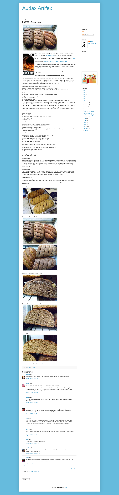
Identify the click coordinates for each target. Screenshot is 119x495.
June (85, 120)
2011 (84, 98)
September (87, 108)
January (86, 130)
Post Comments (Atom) (33, 471)
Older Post (73, 469)
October (86, 106)
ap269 (27, 397)
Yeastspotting (41, 363)
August (86, 110)
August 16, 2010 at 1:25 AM (32, 413)
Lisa (27, 418)
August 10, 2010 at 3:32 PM (32, 378)
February (86, 128)
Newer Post (25, 469)
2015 (84, 90)
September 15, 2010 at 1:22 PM (33, 463)
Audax (91, 41)
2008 (84, 135)
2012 (84, 96)
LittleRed (28, 407)
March (85, 126)
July (85, 118)
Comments (85, 34)
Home (49, 469)
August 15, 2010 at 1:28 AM (32, 402)
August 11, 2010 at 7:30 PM (32, 392)
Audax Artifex (37, 8)
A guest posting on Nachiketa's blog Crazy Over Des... (90, 115)
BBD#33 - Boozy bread (89, 111)
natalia (27, 447)
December (86, 102)
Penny (27, 439)
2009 (84, 133)
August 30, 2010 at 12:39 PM (32, 443)
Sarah (27, 457)
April (85, 124)
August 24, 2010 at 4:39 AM (32, 435)
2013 (84, 94)
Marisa (27, 383)
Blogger (65, 487)
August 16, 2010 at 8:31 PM (32, 425)
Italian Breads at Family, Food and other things (55, 61)
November (86, 104)
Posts (84, 32)
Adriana (28, 374)
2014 (84, 92)
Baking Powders (50, 55)
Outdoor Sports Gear (27, 481)
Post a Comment (28, 466)
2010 (84, 100)
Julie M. (28, 429)
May (85, 122)
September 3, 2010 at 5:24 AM (33, 453)
